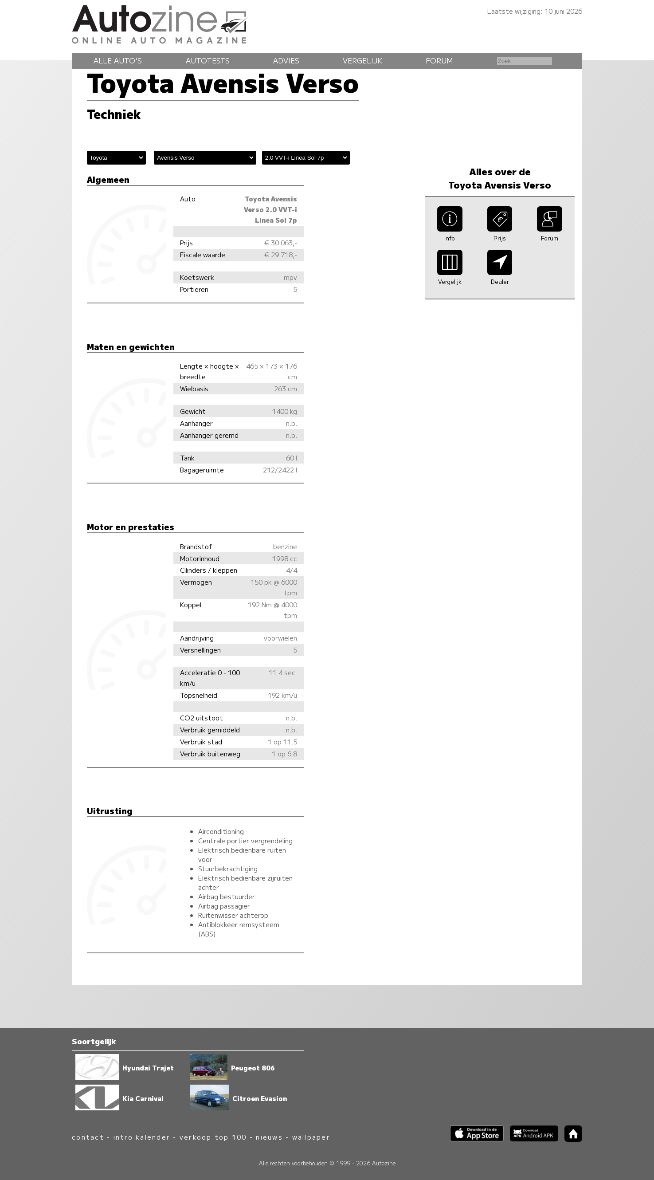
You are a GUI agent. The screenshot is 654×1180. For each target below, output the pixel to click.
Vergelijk (362, 60)
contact (88, 1136)
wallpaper (311, 1136)
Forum (439, 60)
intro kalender (142, 1136)
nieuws (269, 1136)
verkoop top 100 (213, 1136)
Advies (286, 60)
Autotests (208, 60)
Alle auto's (118, 60)
